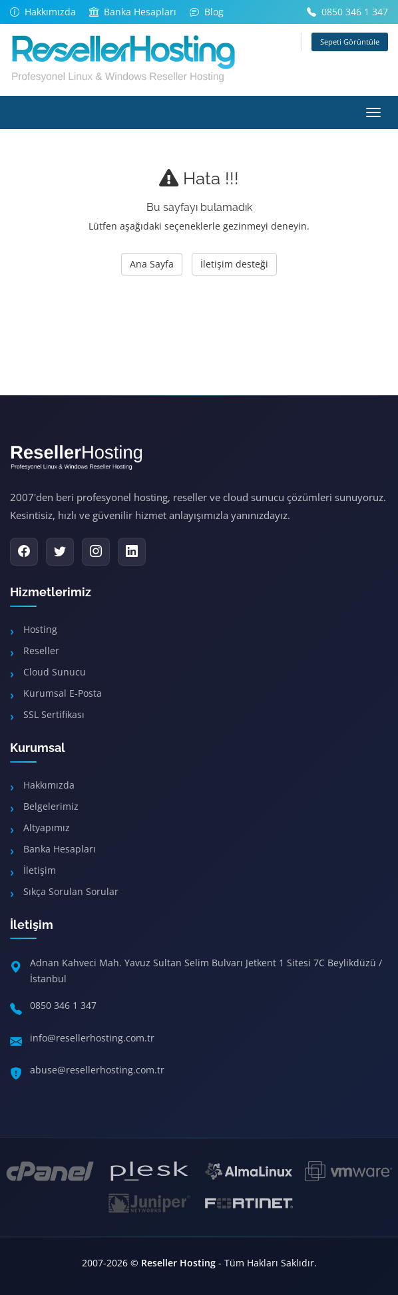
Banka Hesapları (59, 848)
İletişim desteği (234, 264)
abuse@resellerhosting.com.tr (97, 1069)
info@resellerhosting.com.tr (92, 1037)
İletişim (39, 870)
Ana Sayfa (152, 264)
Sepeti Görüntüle (349, 42)
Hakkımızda (49, 785)
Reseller (41, 650)
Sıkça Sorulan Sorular (70, 891)
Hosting (40, 629)
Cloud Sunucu (54, 671)
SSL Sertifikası (54, 714)
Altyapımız (46, 827)
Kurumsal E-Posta (62, 693)
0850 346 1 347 (63, 1005)
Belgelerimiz (51, 806)
